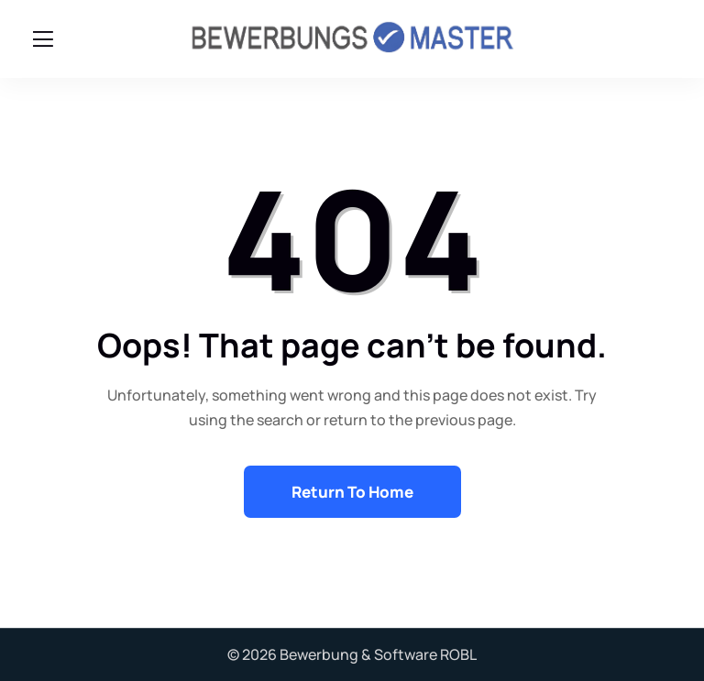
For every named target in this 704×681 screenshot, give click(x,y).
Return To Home (352, 491)
